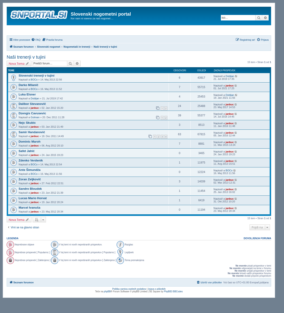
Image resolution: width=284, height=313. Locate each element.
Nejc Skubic (27, 135)
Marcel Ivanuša (29, 220)
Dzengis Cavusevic (32, 125)
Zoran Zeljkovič (30, 191)
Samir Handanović (32, 144)
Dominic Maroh (29, 154)
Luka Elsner (27, 107)
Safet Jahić (27, 163)
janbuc (230, 98)
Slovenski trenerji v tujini (36, 88)
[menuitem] (35, 52)
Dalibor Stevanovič (32, 116)
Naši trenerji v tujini (26, 69)
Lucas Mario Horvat (33, 210)
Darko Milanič (28, 97)
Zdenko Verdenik (31, 173)
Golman (35, 129)
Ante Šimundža (29, 182)
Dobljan (230, 88)
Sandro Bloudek (30, 201)
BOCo (34, 92)
